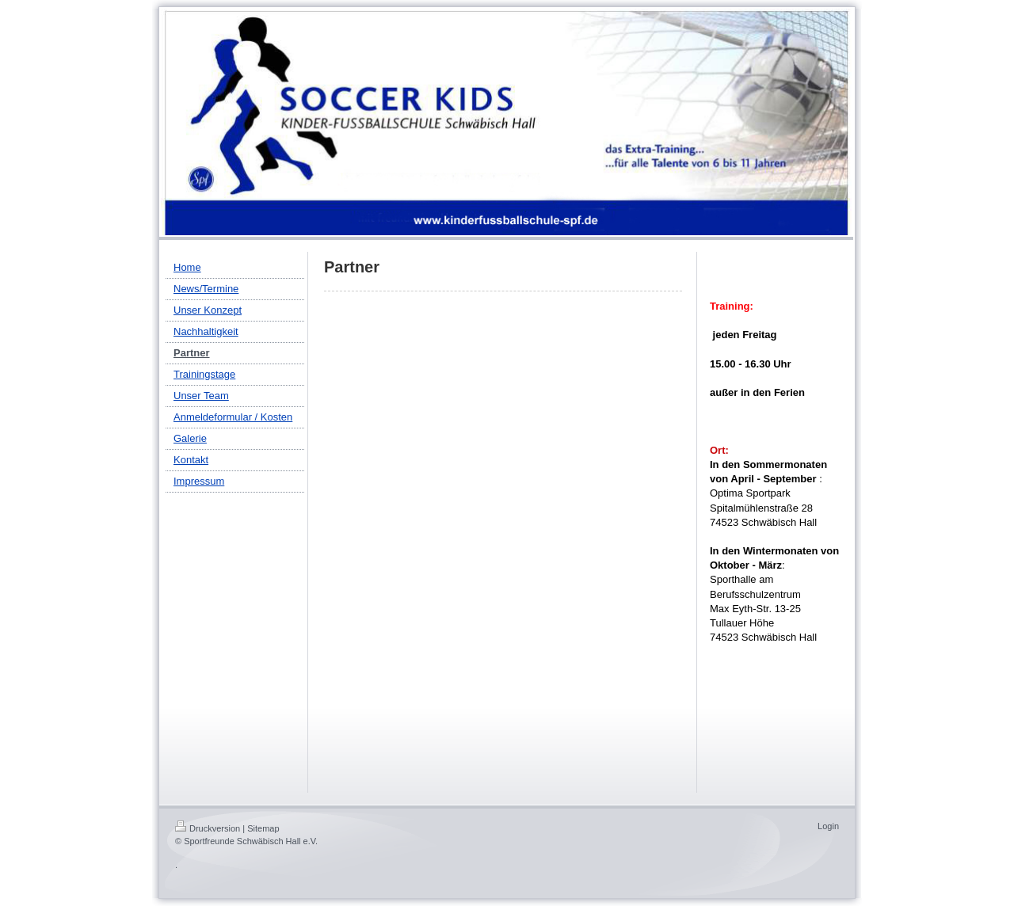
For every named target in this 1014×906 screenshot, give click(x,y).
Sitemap (263, 828)
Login (828, 826)
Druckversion (207, 828)
